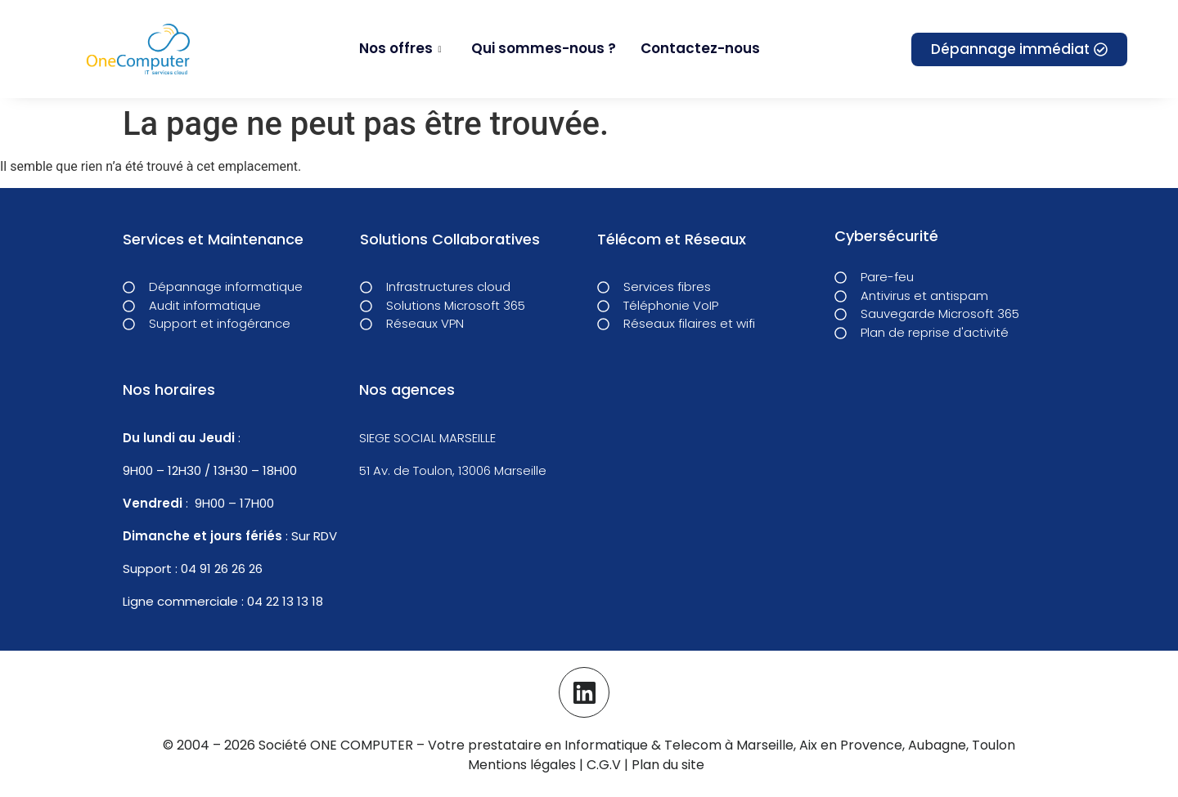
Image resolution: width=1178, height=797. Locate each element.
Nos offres (400, 48)
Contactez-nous (700, 48)
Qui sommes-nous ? (543, 48)
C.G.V (605, 763)
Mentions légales (522, 763)
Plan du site (668, 763)
